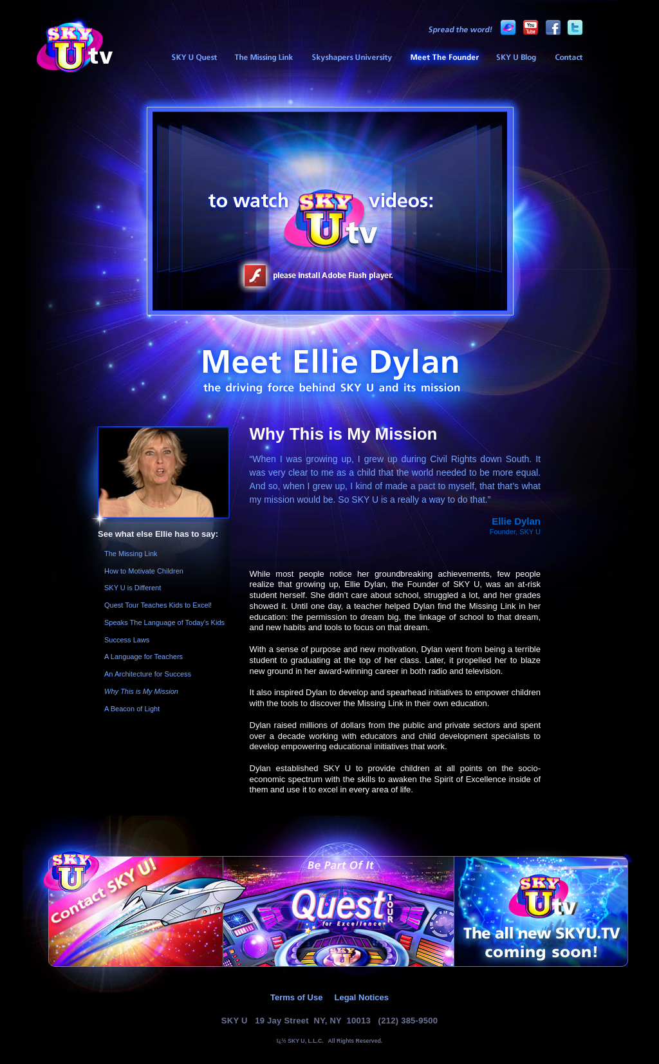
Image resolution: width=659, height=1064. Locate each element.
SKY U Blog (516, 58)
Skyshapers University (352, 58)
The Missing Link (263, 58)
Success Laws (126, 640)
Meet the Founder (444, 58)
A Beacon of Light (132, 709)
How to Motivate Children (143, 571)
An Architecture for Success (147, 674)
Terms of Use (296, 997)
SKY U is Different (132, 588)
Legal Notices (361, 997)
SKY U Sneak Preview (193, 58)
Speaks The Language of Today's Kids (164, 622)
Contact (569, 58)
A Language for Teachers (143, 656)
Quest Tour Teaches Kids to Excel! (158, 605)
